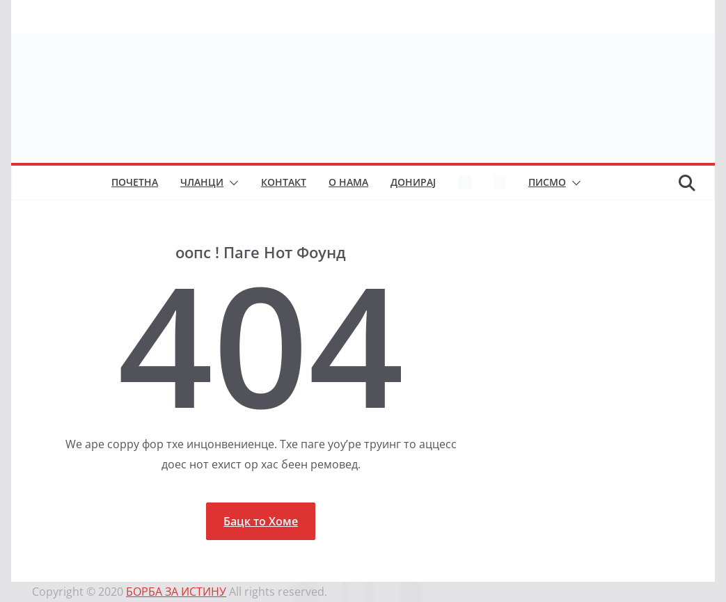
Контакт (283, 182)
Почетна (134, 182)
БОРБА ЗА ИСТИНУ (176, 591)
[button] (231, 183)
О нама (348, 182)
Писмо (547, 182)
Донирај (413, 182)
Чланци (201, 182)
